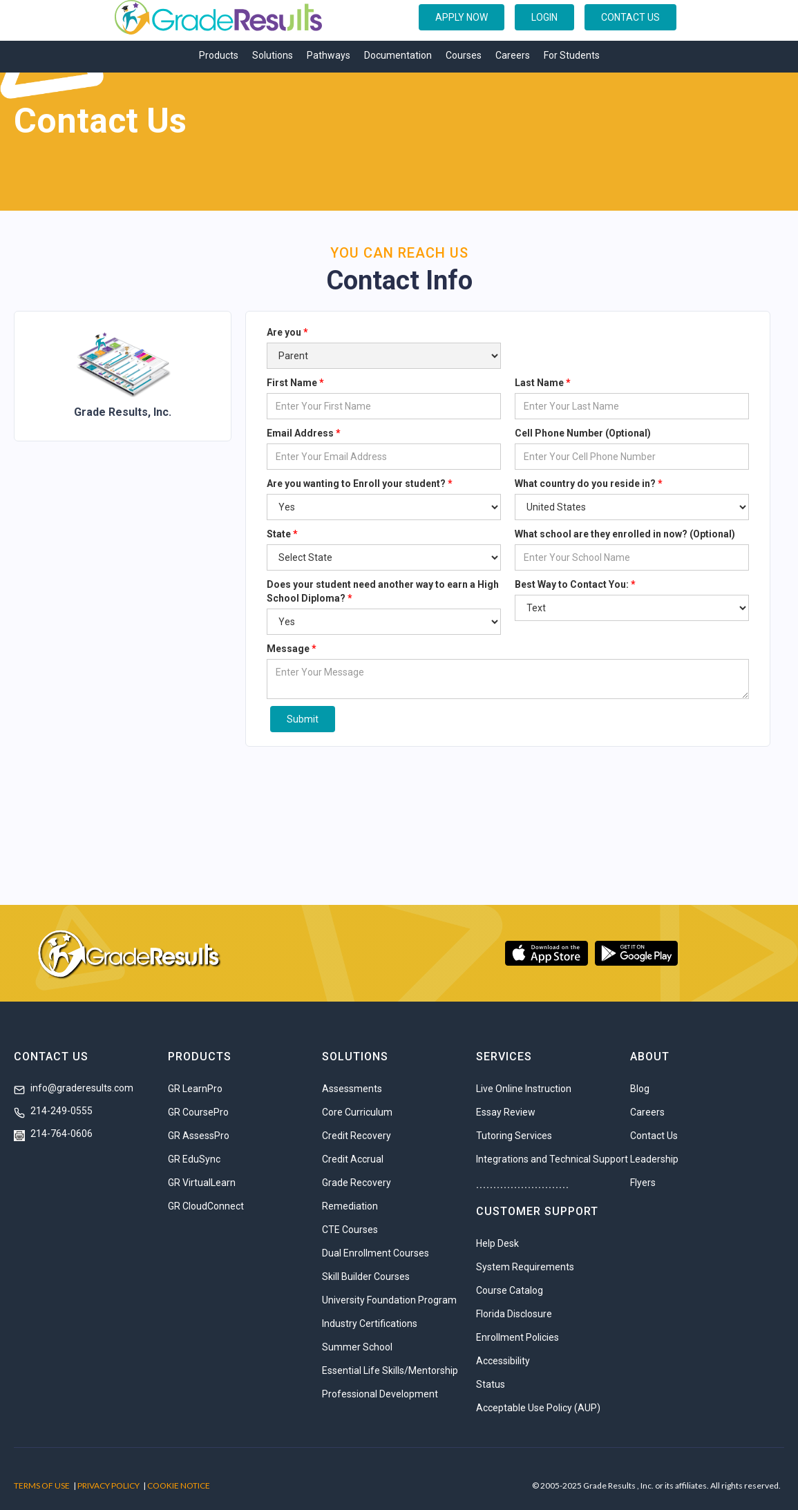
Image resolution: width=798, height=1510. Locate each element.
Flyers (643, 1182)
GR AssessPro (198, 1135)
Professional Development (380, 1393)
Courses (464, 55)
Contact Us (654, 1135)
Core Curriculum (357, 1112)
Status (490, 1384)
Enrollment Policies (517, 1337)
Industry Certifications (369, 1323)
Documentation (398, 55)
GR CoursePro (198, 1112)
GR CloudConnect (206, 1206)
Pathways (328, 55)
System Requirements (525, 1266)
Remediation (350, 1206)
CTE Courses (350, 1229)
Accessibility (503, 1360)
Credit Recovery (356, 1135)
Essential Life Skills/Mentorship (390, 1370)
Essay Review (505, 1112)
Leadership (654, 1159)
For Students (572, 55)
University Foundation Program (389, 1300)
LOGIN (544, 17)
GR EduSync (194, 1159)
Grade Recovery (356, 1182)
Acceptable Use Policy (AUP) (538, 1407)
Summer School (357, 1347)
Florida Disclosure (514, 1313)
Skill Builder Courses (366, 1276)
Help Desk (497, 1243)
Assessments (352, 1088)
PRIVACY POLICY (108, 1485)
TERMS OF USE (42, 1485)
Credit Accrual (352, 1159)
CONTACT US (630, 17)
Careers (512, 55)
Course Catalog (509, 1290)
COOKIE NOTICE (178, 1485)
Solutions (272, 55)
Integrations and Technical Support (552, 1159)
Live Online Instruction (523, 1088)
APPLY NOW (461, 17)
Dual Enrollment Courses (375, 1253)
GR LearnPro (195, 1088)
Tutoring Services (514, 1135)
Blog (639, 1088)
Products (218, 55)
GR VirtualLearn (202, 1182)
